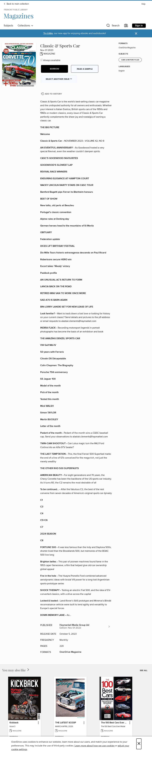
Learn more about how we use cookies (94, 745)
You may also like (16, 670)
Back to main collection (16, 4)
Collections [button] (25, 25)
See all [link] (143, 670)
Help (143, 4)
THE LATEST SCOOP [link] (65, 722)
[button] (113, 26)
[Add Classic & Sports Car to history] (52, 94)
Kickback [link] (14, 722)
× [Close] (139, 744)
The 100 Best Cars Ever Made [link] (114, 722)
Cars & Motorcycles (130, 60)
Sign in (139, 25)
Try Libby (48, 33)
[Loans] (126, 26)
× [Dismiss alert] (136, 33)
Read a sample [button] (85, 69)
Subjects (8, 25)
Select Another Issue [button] (59, 79)
